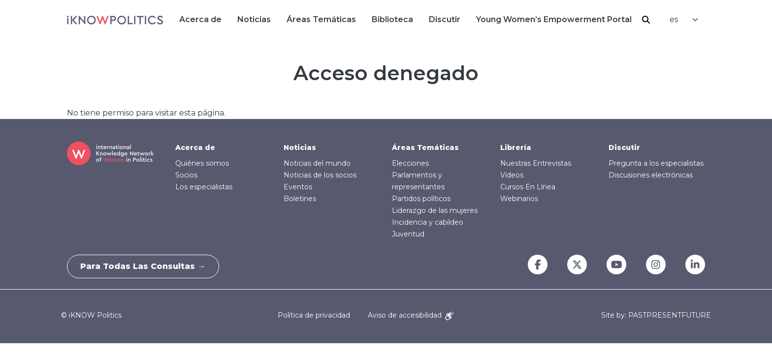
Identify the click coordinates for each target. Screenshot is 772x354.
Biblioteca (392, 19)
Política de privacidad (314, 315)
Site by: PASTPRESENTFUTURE (656, 315)
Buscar (646, 19)
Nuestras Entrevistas (535, 163)
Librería (515, 147)
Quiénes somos (202, 163)
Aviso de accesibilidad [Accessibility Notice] (410, 315)
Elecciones (410, 163)
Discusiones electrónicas (651, 175)
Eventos (298, 186)
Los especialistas (203, 186)
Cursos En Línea (527, 186)
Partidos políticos (421, 198)
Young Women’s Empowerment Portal (554, 19)
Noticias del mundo (317, 163)
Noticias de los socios (320, 175)
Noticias (254, 19)
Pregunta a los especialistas (656, 163)
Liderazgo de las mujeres (435, 210)
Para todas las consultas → (144, 266)
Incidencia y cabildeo (427, 222)
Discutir (444, 19)
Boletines (300, 198)
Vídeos (511, 175)
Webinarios (519, 198)
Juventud (408, 234)
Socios (186, 175)
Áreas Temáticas (321, 19)
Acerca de (200, 19)
